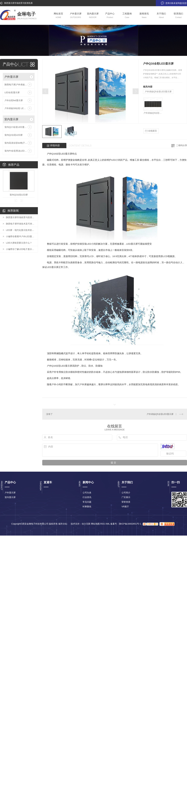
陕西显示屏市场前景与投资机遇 (18, 3)
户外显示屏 (11, 76)
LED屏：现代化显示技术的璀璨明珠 (20, 230)
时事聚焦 (87, 506)
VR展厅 (125, 506)
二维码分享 (181, 145)
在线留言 (151, 131)
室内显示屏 (11, 119)
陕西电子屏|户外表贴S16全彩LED (19, 84)
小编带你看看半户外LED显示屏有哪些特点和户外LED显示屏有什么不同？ (20, 236)
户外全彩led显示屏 (14, 100)
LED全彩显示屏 (12, 92)
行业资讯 (87, 497)
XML (107, 524)
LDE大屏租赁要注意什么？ (19, 243)
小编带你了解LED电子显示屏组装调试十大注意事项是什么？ (20, 249)
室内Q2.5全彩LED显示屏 (17, 127)
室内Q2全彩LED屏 (14, 135)
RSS (102, 524)
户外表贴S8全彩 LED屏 (16, 108)
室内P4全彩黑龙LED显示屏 (18, 151)
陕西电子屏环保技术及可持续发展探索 (20, 223)
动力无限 (86, 524)
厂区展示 (126, 497)
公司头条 (87, 492)
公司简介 (126, 492)
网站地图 (95, 524)
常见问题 (87, 502)
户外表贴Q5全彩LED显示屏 (158, 91)
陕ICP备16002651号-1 (130, 524)
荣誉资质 (126, 502)
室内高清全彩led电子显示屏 (18, 143)
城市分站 (62, 524)
